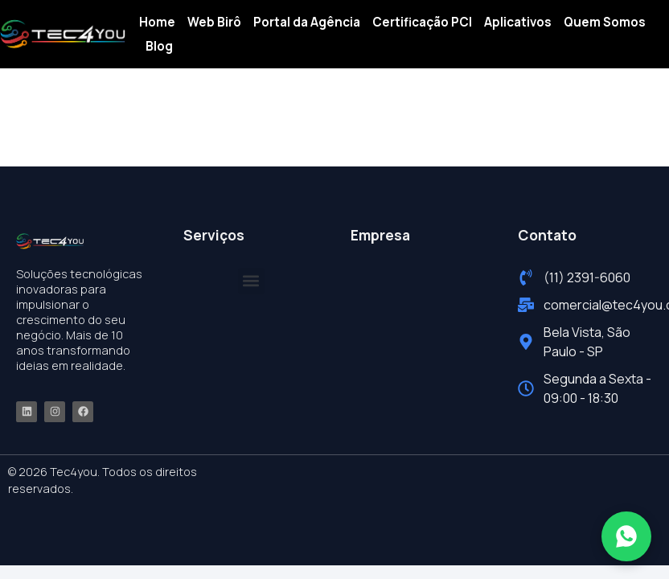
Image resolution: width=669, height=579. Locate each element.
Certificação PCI (422, 22)
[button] (251, 281)
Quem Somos (605, 22)
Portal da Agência (306, 22)
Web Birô (214, 22)
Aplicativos (518, 22)
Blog (159, 46)
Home (157, 22)
